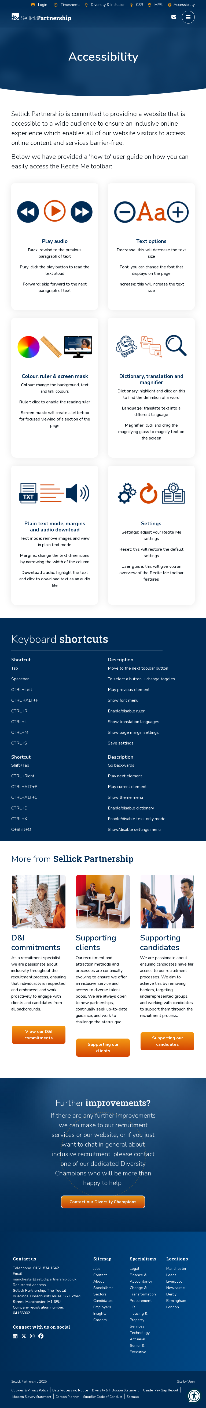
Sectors (99, 1294)
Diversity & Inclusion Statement (115, 1390)
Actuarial (137, 1339)
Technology (140, 1332)
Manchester (176, 1268)
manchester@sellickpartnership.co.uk (44, 1279)
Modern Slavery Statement (31, 1397)
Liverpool (174, 1281)
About (98, 1281)
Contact (100, 1275)
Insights (99, 1313)
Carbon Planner (67, 1397)
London (172, 1307)
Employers (102, 1307)
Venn (191, 1381)
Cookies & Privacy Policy (29, 1390)
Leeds (171, 1275)
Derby (171, 1294)
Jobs (97, 1268)
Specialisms (103, 1287)
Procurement (141, 1300)
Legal (134, 1268)
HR (132, 1307)
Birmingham (176, 1300)
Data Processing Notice (70, 1390)
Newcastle (175, 1287)
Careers (100, 1319)
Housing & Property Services (139, 1320)
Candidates (103, 1300)
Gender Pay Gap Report (160, 1390)
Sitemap (133, 1397)
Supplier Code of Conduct (102, 1397)
